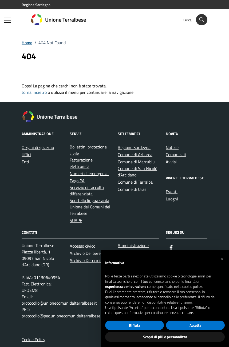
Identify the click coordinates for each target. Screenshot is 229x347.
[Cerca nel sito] (201, 20)
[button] (222, 258)
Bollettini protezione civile (88, 150)
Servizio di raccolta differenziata (87, 190)
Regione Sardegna (134, 147)
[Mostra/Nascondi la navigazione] (7, 20)
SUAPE (76, 220)
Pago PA (77, 180)
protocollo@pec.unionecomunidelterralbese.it (63, 316)
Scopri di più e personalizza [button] (165, 337)
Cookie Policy (33, 339)
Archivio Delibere (85, 253)
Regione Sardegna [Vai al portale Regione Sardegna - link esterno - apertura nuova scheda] (36, 4)
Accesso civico (82, 246)
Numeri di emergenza (89, 173)
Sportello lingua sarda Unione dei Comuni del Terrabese (90, 206)
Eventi (171, 191)
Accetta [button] (195, 325)
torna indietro (34, 92)
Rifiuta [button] (134, 325)
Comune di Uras (132, 189)
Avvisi (171, 162)
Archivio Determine (87, 260)
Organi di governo (38, 147)
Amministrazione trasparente (133, 248)
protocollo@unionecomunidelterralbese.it (59, 303)
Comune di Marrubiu (136, 162)
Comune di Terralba (135, 182)
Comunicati (176, 154)
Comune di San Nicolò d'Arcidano (137, 171)
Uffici (26, 154)
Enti (25, 162)
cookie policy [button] (192, 286)
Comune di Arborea (135, 154)
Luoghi (172, 199)
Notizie (172, 147)
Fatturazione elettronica (81, 163)
